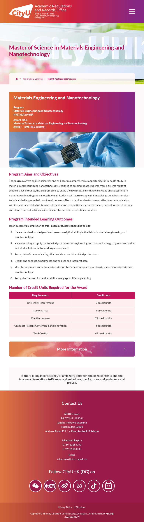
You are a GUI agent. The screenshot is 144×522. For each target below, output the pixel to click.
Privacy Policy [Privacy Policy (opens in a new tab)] (65, 507)
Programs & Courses (33, 78)
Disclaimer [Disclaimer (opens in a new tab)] (80, 507)
